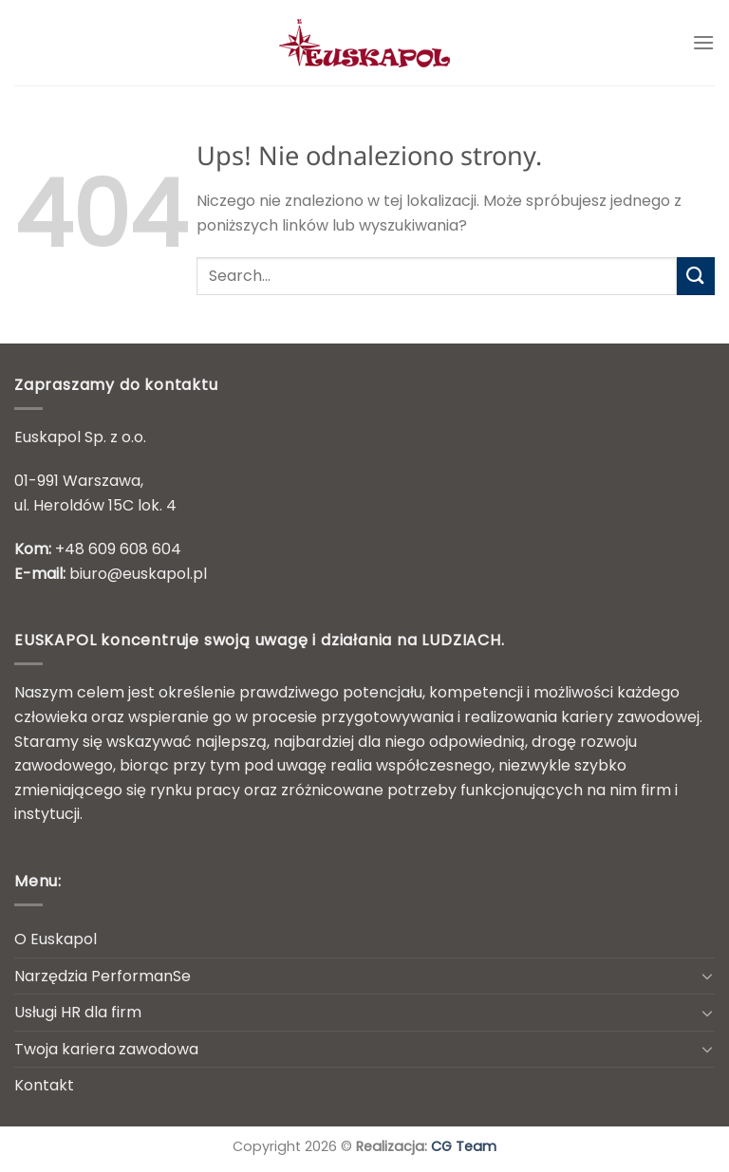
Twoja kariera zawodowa (106, 1049)
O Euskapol (55, 939)
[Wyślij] (696, 275)
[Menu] (703, 42)
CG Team (463, 1146)
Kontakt (44, 1085)
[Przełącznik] (707, 975)
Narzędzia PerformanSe (102, 976)
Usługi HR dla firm (77, 1012)
